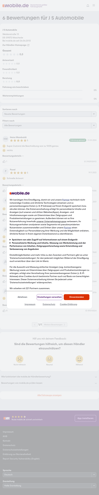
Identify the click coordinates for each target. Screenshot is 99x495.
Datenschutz (49, 304)
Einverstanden (76, 297)
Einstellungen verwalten (49, 297)
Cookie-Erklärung (68, 304)
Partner (66, 199)
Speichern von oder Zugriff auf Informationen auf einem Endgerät (44, 239)
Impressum (30, 304)
